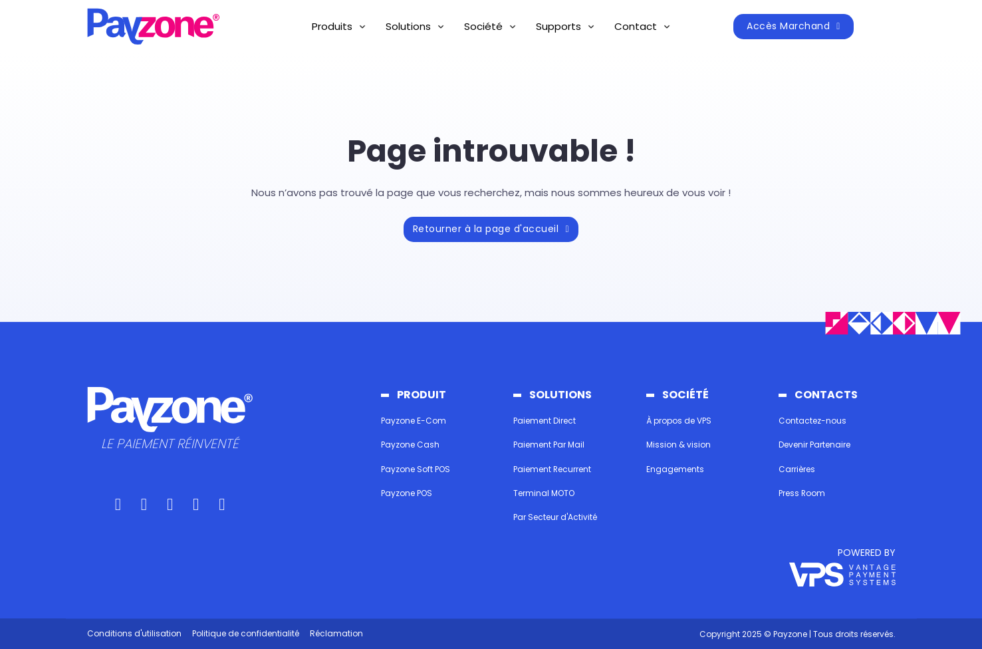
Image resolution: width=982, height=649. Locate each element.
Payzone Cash (410, 444)
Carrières (797, 469)
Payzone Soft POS (415, 469)
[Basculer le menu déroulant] (362, 26)
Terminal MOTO (543, 493)
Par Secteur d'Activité (555, 517)
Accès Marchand (793, 26)
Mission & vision (678, 444)
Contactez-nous (812, 420)
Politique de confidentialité (245, 633)
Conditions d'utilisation (134, 633)
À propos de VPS (678, 420)
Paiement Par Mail (548, 444)
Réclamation (336, 633)
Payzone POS (406, 493)
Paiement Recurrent (552, 469)
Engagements (675, 469)
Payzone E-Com (413, 420)
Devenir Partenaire (814, 444)
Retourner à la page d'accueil (491, 228)
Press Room (802, 493)
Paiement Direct (544, 420)
